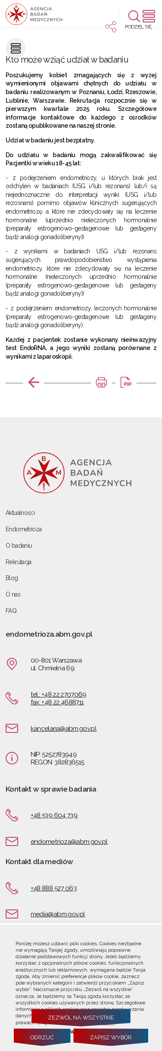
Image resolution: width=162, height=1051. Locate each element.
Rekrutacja (19, 562)
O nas (13, 594)
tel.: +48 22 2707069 (58, 694)
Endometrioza (23, 529)
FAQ (11, 610)
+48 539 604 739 (54, 815)
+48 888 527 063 (53, 888)
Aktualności (20, 512)
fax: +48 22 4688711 (57, 702)
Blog (12, 577)
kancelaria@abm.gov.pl (63, 728)
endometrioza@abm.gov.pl (69, 842)
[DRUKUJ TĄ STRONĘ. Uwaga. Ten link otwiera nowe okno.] (101, 382)
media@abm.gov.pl (58, 914)
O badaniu (19, 545)
